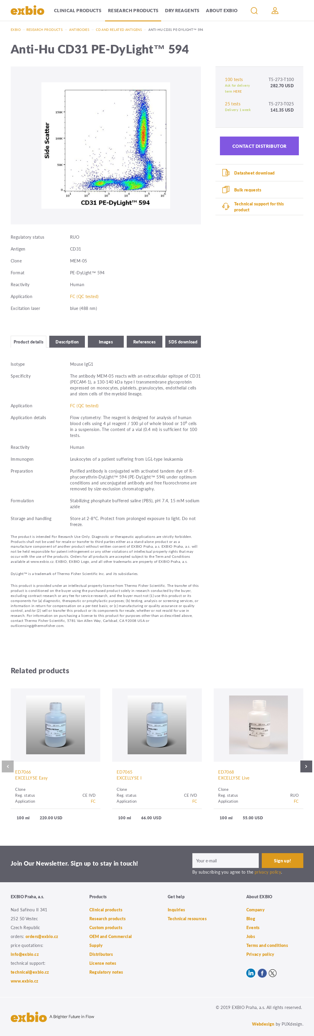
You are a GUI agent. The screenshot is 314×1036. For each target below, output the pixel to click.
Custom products (106, 927)
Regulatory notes (106, 972)
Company (255, 910)
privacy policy (268, 872)
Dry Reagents (182, 10)
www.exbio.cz (25, 981)
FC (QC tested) (84, 296)
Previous (8, 766)
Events (253, 927)
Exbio (16, 29)
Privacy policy (260, 954)
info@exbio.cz (25, 954)
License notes (102, 963)
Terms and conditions (267, 945)
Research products (133, 10)
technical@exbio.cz (30, 972)
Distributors (101, 954)
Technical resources (187, 918)
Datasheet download (254, 173)
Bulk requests (247, 190)
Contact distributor (259, 146)
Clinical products (77, 10)
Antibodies (79, 29)
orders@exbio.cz (42, 936)
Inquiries (176, 910)
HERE (237, 91)
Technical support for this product (259, 207)
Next (306, 766)
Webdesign (263, 1024)
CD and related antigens (119, 29)
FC (93, 801)
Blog (251, 918)
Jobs (250, 936)
